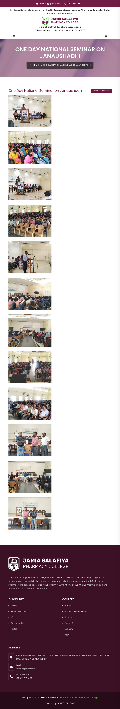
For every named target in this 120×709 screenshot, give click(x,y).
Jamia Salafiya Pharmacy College (80, 697)
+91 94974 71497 (72, 3)
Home (34, 65)
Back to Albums (101, 90)
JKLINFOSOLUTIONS (66, 703)
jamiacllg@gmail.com (25, 668)
